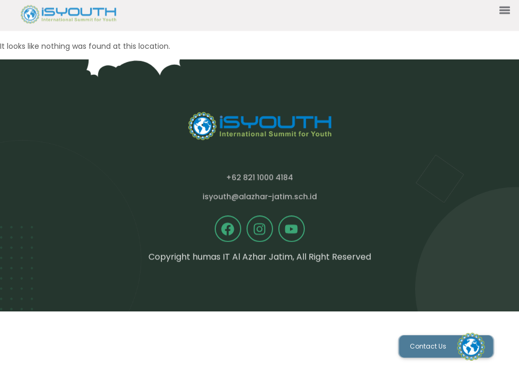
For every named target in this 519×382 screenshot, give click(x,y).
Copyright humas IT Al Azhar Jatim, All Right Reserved (259, 258)
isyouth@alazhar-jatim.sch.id (260, 197)
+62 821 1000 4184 (259, 177)
